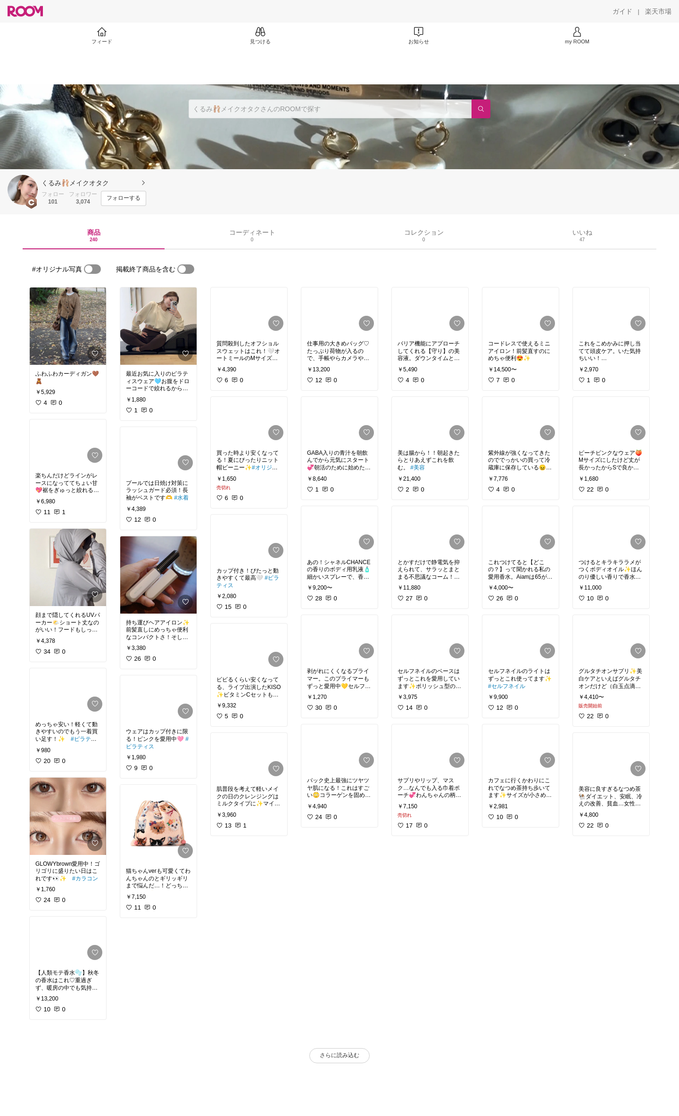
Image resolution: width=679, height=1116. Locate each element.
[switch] (92, 269)
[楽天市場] (658, 11)
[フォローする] (123, 198)
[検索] (481, 108)
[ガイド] (622, 11)
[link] (68, 326)
